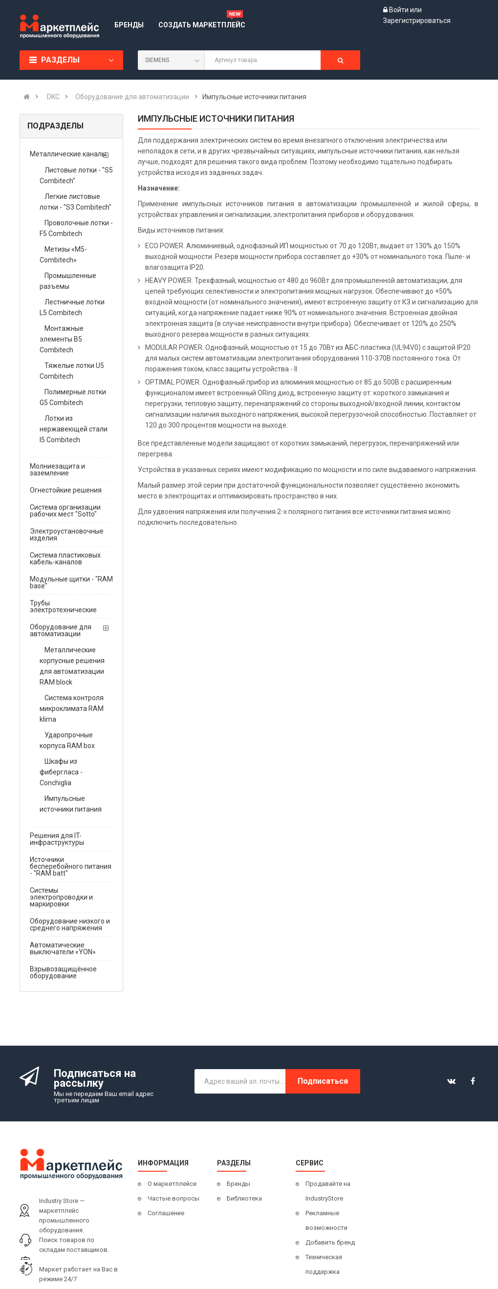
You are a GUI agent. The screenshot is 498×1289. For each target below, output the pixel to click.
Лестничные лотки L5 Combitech (72, 307)
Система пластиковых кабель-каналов (65, 558)
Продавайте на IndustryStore (327, 1191)
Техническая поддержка (323, 1264)
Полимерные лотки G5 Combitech (73, 397)
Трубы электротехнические (63, 606)
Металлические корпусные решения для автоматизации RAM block (72, 666)
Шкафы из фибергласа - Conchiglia (61, 772)
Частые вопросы (173, 1198)
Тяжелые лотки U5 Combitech (72, 371)
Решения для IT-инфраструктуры (57, 839)
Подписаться (323, 1081)
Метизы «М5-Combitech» (63, 254)
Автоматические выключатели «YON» (63, 948)
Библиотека (244, 1198)
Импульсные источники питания (71, 804)
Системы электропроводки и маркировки (61, 897)
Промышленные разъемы (68, 281)
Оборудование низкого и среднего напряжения (70, 924)
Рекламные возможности (326, 1220)
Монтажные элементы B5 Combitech (62, 339)
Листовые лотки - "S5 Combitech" (76, 175)
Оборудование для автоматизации (60, 630)
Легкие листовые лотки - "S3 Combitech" (75, 202)
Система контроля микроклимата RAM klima (72, 708)
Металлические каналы (68, 154)
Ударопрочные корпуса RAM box (67, 740)
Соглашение (166, 1213)
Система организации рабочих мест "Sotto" (65, 510)
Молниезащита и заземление (57, 469)
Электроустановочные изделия (67, 534)
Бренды (238, 1183)
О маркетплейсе (172, 1183)
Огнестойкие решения (66, 490)
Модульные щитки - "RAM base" (71, 582)
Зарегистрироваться (417, 20)
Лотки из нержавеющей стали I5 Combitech (74, 429)
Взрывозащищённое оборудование (63, 972)
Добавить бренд (330, 1242)
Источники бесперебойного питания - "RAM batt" (70, 866)
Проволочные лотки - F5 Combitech (76, 228)
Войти (399, 10)
